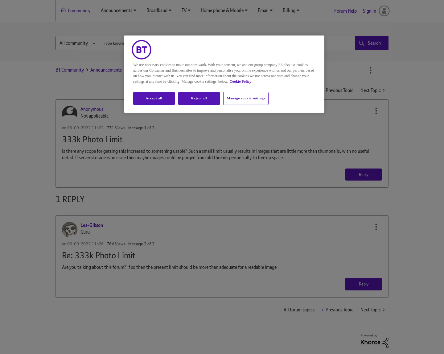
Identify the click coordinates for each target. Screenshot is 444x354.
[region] (224, 74)
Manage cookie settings (246, 98)
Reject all (199, 98)
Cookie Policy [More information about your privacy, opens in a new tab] (240, 81)
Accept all (154, 98)
